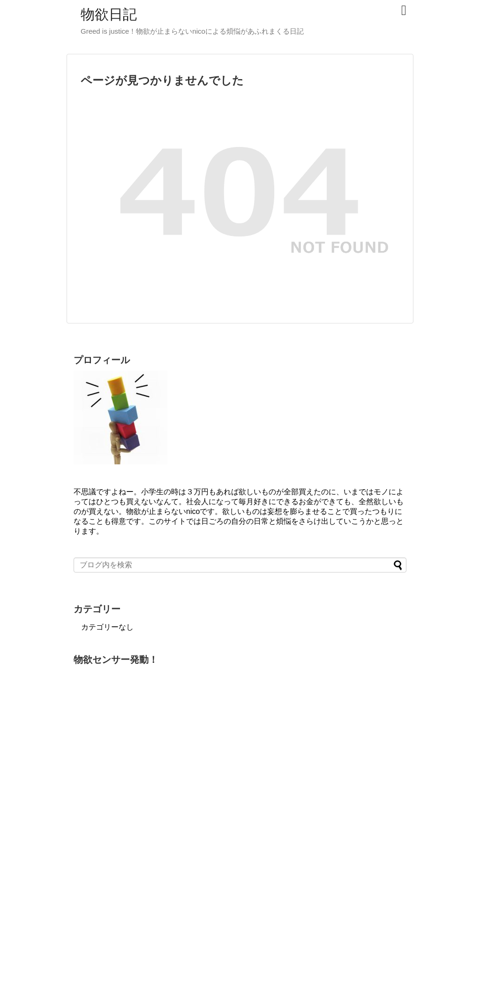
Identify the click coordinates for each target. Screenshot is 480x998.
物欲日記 (109, 14)
